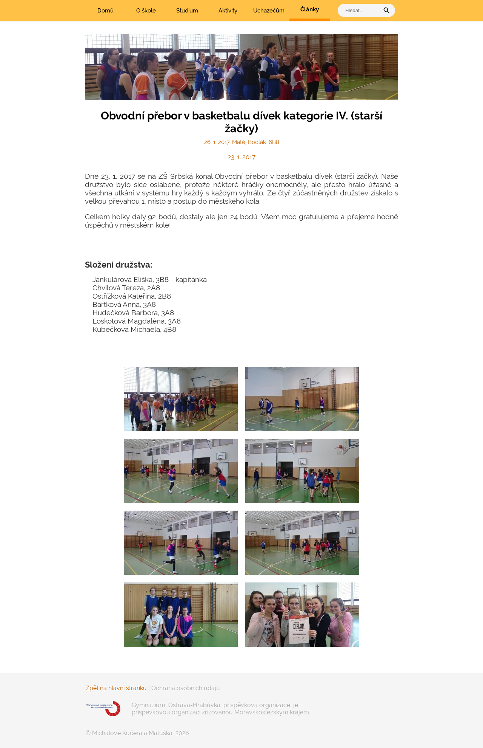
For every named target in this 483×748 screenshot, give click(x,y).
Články (309, 9)
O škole (146, 10)
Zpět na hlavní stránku (116, 688)
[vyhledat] (360, 10)
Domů (105, 10)
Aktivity (227, 10)
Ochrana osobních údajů (185, 688)
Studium (187, 10)
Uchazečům (269, 10)
